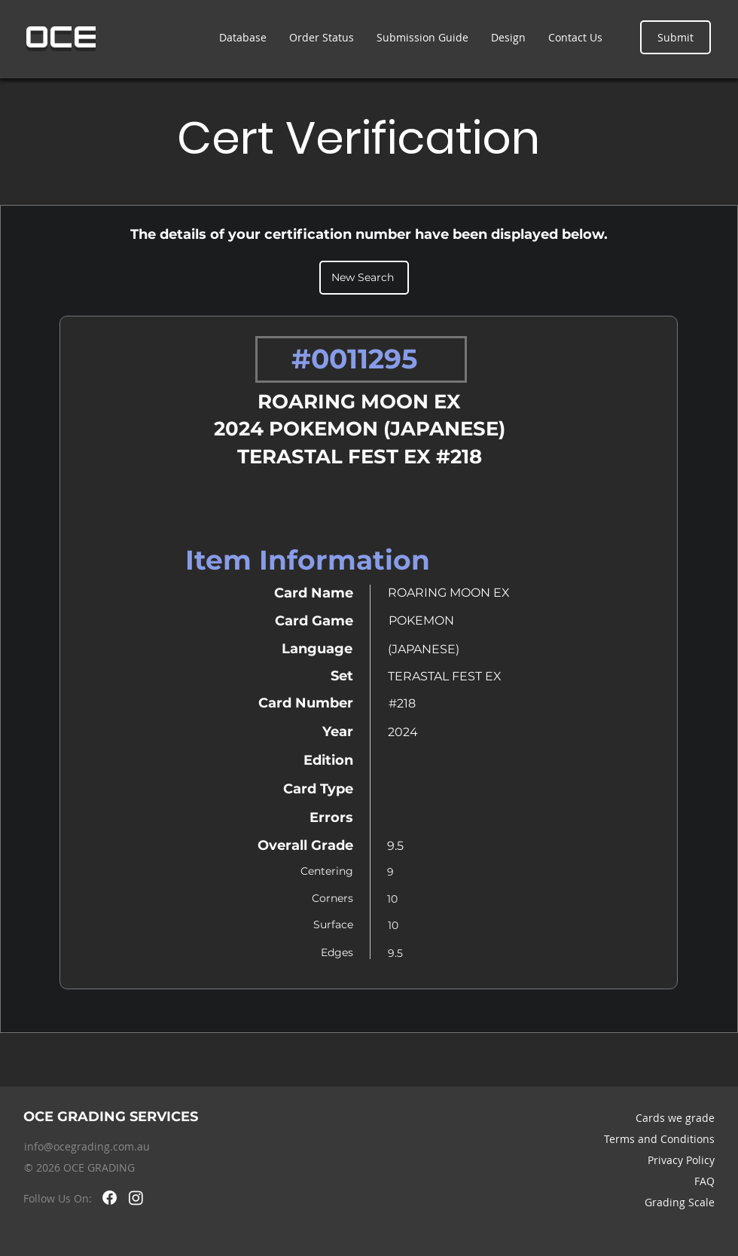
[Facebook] (109, 1197)
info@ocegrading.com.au (87, 1146)
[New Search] (364, 278)
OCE (61, 37)
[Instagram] (136, 1197)
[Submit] (675, 37)
